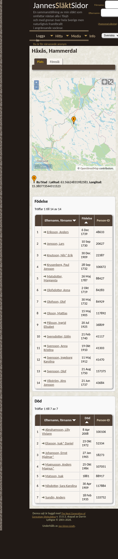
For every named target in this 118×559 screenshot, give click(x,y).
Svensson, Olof (56, 371)
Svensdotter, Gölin (59, 336)
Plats (40, 62)
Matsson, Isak (54, 476)
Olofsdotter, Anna (58, 290)
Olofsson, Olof (56, 302)
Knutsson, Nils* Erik (60, 255)
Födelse (87, 219)
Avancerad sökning (107, 23)
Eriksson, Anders (58, 232)
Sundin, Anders (55, 497)
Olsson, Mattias (57, 313)
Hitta (59, 36)
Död (87, 419)
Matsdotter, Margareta (53, 278)
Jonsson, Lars (55, 244)
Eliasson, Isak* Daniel (59, 443)
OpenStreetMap (89, 168)
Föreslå (54, 62)
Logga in (40, 36)
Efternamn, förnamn (60, 220)
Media (76, 36)
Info (92, 36)
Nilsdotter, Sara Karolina (61, 486)
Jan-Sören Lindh (66, 525)
